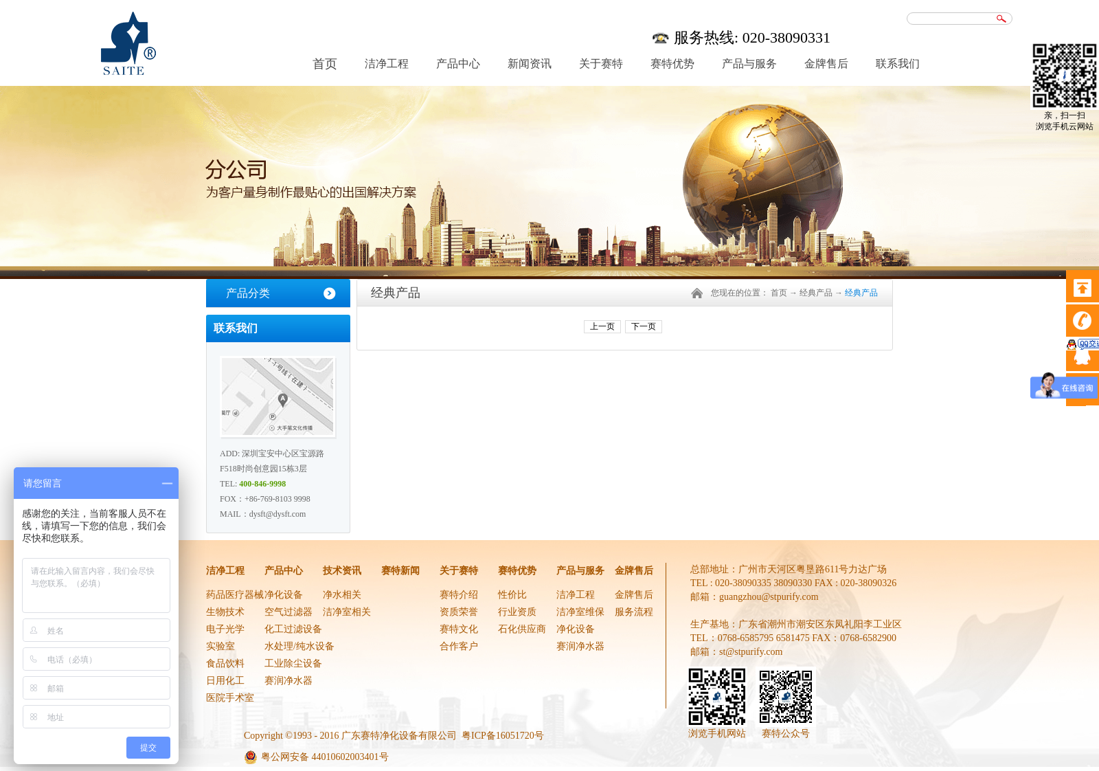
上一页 (602, 326)
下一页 (643, 326)
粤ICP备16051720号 (503, 735)
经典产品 (816, 293)
